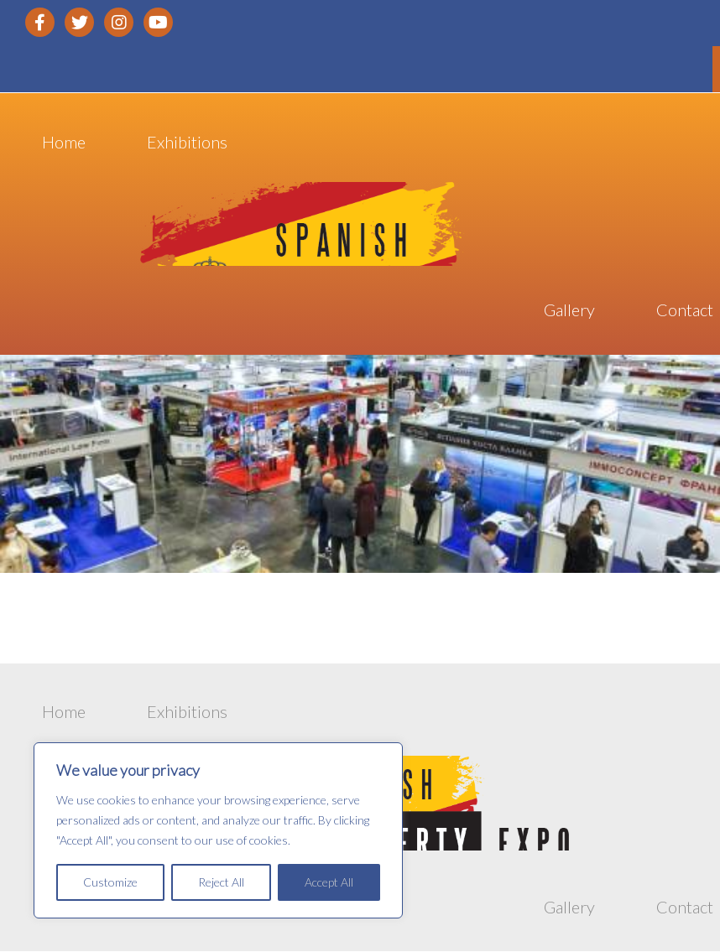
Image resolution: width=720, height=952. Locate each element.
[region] (218, 830)
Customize (110, 882)
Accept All (329, 882)
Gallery (569, 314)
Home (64, 147)
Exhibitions (187, 147)
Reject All (221, 882)
